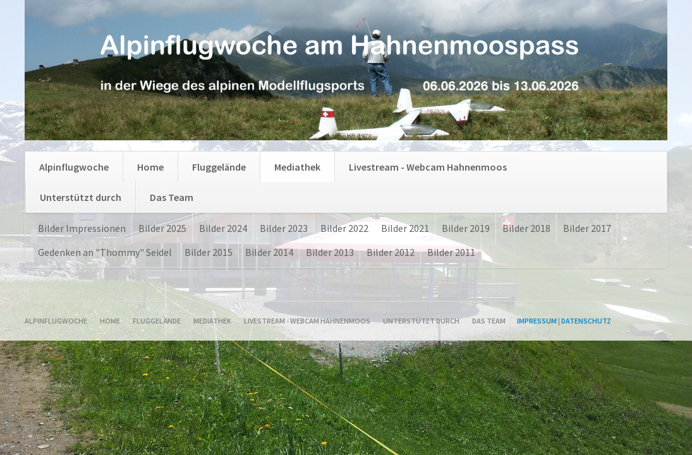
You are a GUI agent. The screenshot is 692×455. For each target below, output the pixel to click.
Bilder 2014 (269, 252)
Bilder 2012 (391, 252)
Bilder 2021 (405, 228)
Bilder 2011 (451, 252)
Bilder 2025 (162, 228)
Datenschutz (586, 320)
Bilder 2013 (330, 252)
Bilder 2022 (344, 228)
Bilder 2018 (526, 228)
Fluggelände (219, 167)
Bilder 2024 (223, 228)
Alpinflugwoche (74, 167)
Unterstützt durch (80, 197)
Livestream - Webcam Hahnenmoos (428, 167)
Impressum (537, 320)
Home (150, 167)
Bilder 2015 (209, 252)
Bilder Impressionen (82, 228)
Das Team (171, 197)
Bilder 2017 (587, 228)
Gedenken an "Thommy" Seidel (105, 252)
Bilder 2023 (284, 228)
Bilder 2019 (466, 228)
